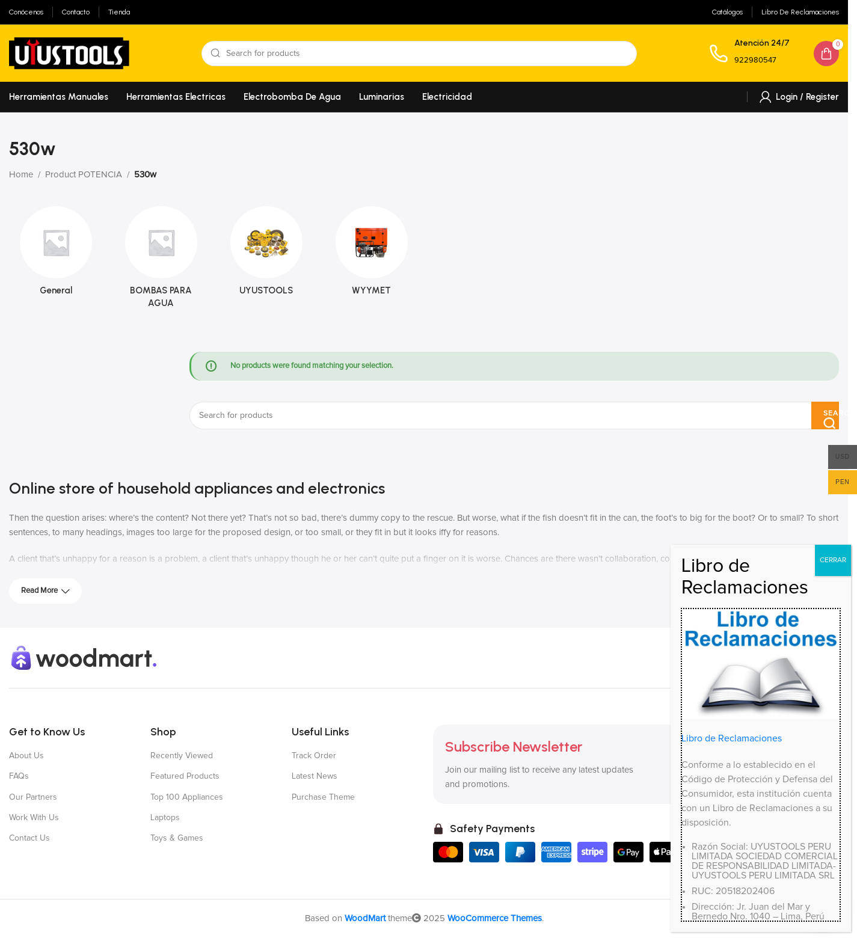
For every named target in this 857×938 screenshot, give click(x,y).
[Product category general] (56, 254)
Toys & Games (176, 838)
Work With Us (34, 818)
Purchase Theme (323, 797)
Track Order (314, 756)
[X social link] (765, 658)
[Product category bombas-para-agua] (160, 261)
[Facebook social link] (743, 658)
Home (21, 174)
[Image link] (84, 657)
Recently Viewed (181, 756)
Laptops (165, 818)
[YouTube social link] (808, 658)
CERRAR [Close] (833, 855)
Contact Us (29, 838)
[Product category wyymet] (372, 254)
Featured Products (185, 776)
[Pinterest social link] (830, 658)
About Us (26, 756)
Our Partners (33, 797)
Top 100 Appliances (186, 797)
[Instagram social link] (787, 658)
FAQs (19, 776)
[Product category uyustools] (266, 254)
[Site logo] (69, 52)
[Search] (419, 53)
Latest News (314, 776)
